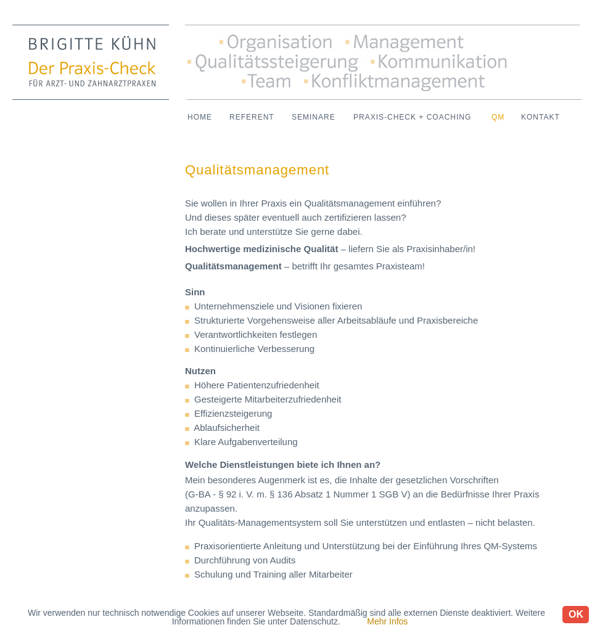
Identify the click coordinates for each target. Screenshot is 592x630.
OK (576, 614)
